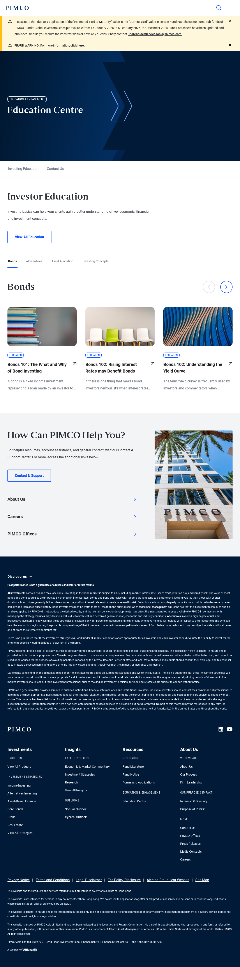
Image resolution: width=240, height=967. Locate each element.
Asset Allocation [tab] (62, 261)
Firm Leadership (191, 782)
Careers (71, 516)
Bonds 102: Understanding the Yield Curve (192, 368)
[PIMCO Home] (17, 8)
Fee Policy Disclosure (124, 880)
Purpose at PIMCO (192, 809)
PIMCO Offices (71, 534)
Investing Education (23, 169)
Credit (11, 817)
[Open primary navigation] (231, 8)
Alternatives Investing (22, 793)
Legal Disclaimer (89, 880)
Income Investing (19, 785)
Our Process (188, 774)
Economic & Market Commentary (87, 766)
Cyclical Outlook (76, 817)
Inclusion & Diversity (193, 801)
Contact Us (55, 169)
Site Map (202, 880)
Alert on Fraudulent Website (168, 880)
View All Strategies (19, 833)
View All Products (19, 766)
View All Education (29, 237)
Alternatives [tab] (34, 261)
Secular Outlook (75, 809)
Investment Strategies (80, 774)
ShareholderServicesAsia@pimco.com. (155, 34)
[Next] (226, 287)
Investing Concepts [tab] (96, 261)
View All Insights (76, 790)
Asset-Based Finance (21, 801)
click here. (78, 45)
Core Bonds (15, 809)
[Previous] (209, 287)
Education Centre (134, 801)
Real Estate (15, 825)
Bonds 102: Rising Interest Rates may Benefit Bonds (111, 368)
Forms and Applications (139, 782)
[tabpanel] (120, 333)
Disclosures (20, 576)
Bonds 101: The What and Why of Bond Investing (37, 368)
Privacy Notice (18, 880)
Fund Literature (133, 766)
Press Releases (190, 843)
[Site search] (218, 8)
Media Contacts (191, 851)
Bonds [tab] (12, 261)
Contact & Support (29, 476)
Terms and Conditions (53, 880)
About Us (71, 499)
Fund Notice (131, 774)
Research (71, 782)
